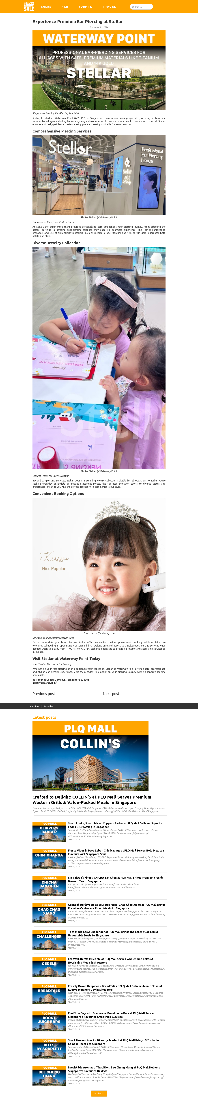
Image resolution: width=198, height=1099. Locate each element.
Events (85, 7)
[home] (29, 6)
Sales (46, 7)
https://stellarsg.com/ (44, 682)
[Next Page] (99, 1093)
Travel (109, 7)
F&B (64, 7)
